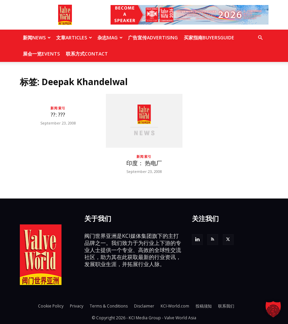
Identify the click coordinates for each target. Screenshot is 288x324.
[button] (260, 37)
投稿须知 (204, 306)
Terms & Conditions (109, 306)
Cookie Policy (51, 306)
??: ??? (58, 114)
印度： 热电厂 (144, 163)
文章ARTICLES (74, 37)
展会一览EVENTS (41, 53)
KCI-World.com (175, 306)
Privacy (76, 306)
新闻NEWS (37, 37)
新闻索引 (58, 108)
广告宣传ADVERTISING (153, 37)
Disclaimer (144, 306)
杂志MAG (110, 37)
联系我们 (226, 306)
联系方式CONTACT (87, 53)
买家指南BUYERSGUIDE (209, 37)
